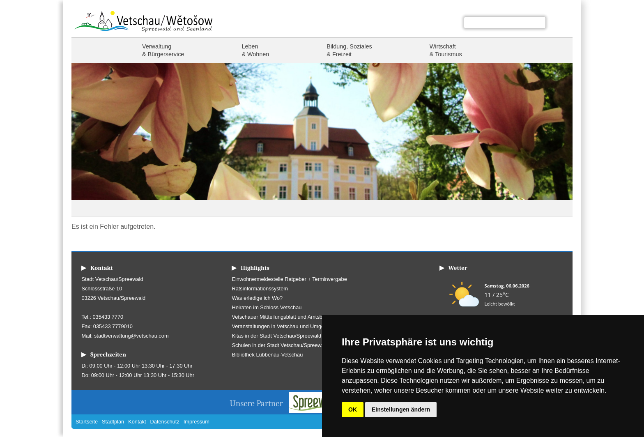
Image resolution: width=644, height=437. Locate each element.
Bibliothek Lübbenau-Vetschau (267, 355)
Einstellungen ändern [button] (401, 409)
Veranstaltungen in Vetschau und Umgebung (284, 326)
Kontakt (137, 422)
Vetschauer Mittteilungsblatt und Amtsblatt (280, 317)
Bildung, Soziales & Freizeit (349, 50)
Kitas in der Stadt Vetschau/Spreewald (276, 336)
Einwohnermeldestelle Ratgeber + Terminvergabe (289, 279)
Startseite (92, 50)
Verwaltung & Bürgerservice (163, 50)
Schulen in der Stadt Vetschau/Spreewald (280, 345)
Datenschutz (164, 422)
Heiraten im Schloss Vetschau (266, 307)
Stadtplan (113, 422)
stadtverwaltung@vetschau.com (131, 336)
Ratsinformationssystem (260, 288)
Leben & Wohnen (255, 50)
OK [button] (352, 409)
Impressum (196, 422)
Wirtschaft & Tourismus (446, 50)
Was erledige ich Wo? (257, 298)
